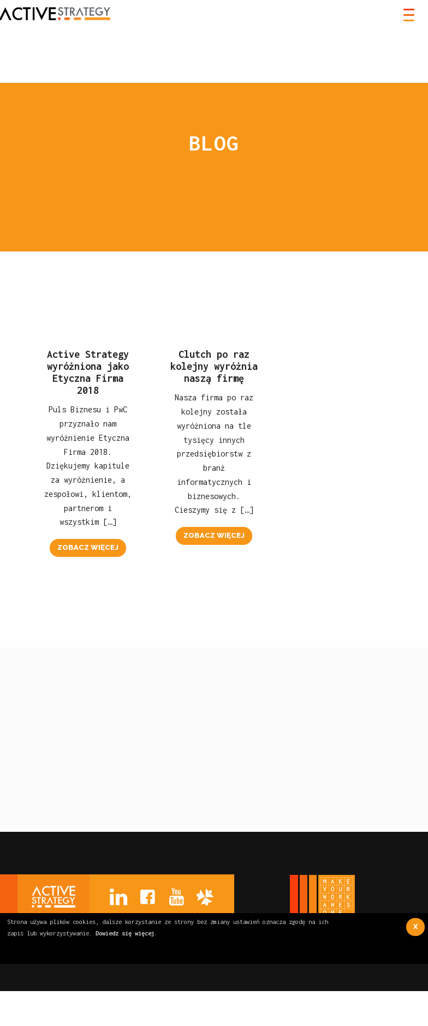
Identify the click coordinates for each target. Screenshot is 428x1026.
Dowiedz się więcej (125, 933)
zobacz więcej (87, 547)
